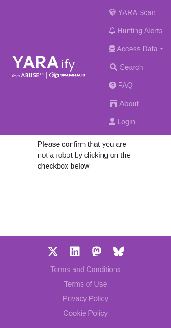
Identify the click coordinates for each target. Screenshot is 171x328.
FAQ (121, 85)
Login (122, 122)
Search (126, 67)
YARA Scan (132, 12)
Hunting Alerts (136, 31)
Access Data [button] (133, 49)
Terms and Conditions (85, 269)
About (124, 104)
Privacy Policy (86, 298)
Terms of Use (85, 284)
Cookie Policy (85, 313)
